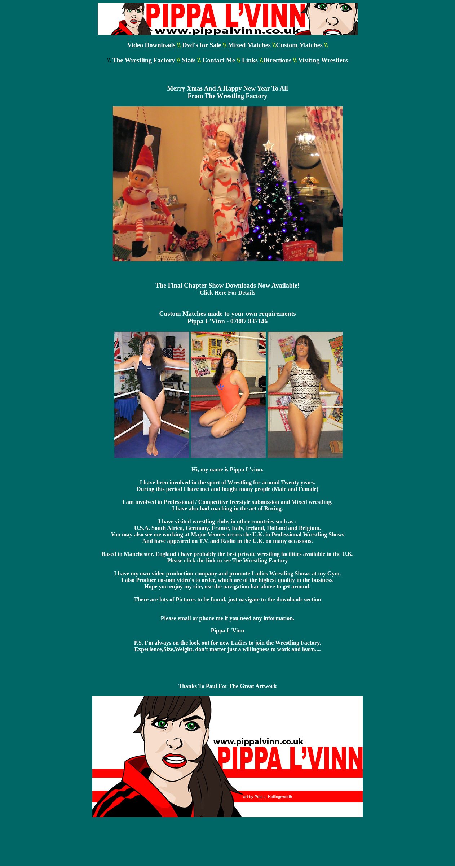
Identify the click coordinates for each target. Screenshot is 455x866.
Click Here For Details (227, 293)
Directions (277, 60)
